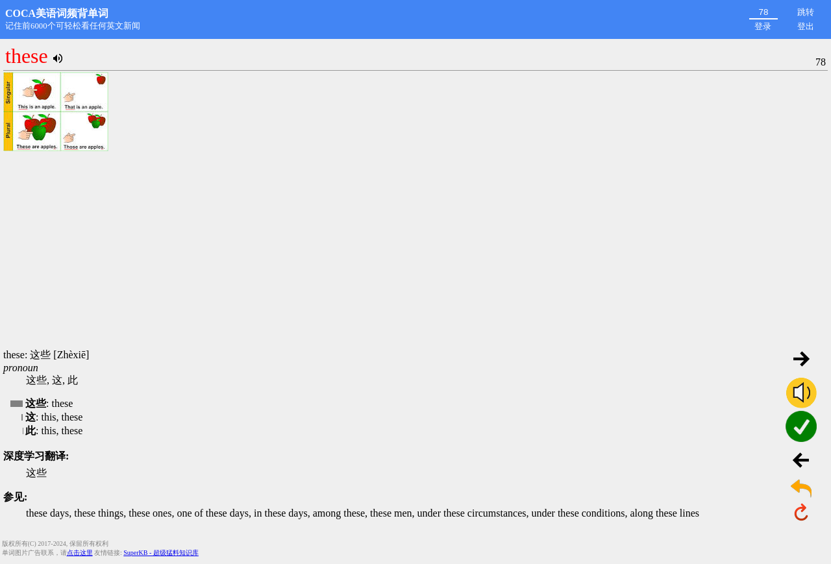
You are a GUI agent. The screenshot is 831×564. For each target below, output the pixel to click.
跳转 (805, 12)
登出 (805, 26)
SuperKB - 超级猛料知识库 (161, 552)
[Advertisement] (415, 251)
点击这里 (80, 552)
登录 (762, 26)
